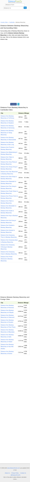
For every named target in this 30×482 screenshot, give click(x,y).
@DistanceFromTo (15, 475)
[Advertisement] (15, 16)
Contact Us (23, 473)
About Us (7, 473)
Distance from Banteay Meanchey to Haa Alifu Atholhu (7, 346)
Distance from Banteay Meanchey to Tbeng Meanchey (7, 132)
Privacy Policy (15, 473)
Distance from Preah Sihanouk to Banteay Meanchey (7, 259)
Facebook (13, 104)
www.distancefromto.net (13, 468)
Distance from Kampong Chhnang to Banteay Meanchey (7, 247)
